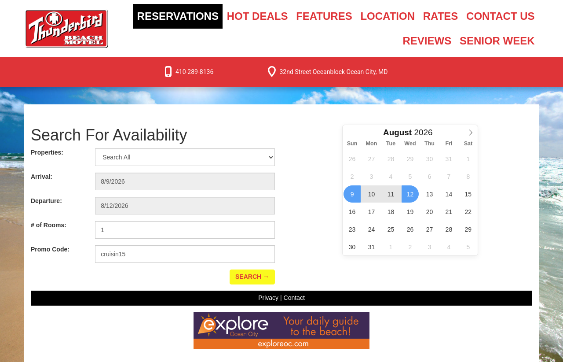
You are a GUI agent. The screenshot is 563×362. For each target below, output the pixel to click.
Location (387, 16)
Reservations (178, 16)
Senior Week (497, 41)
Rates (440, 16)
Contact (294, 297)
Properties (47, 152)
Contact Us (500, 16)
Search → (252, 276)
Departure (46, 200)
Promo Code (50, 249)
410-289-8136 (194, 71)
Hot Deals (257, 16)
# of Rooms (48, 225)
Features (324, 16)
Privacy (268, 297)
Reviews (426, 41)
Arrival (41, 176)
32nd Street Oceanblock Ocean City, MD (333, 71)
